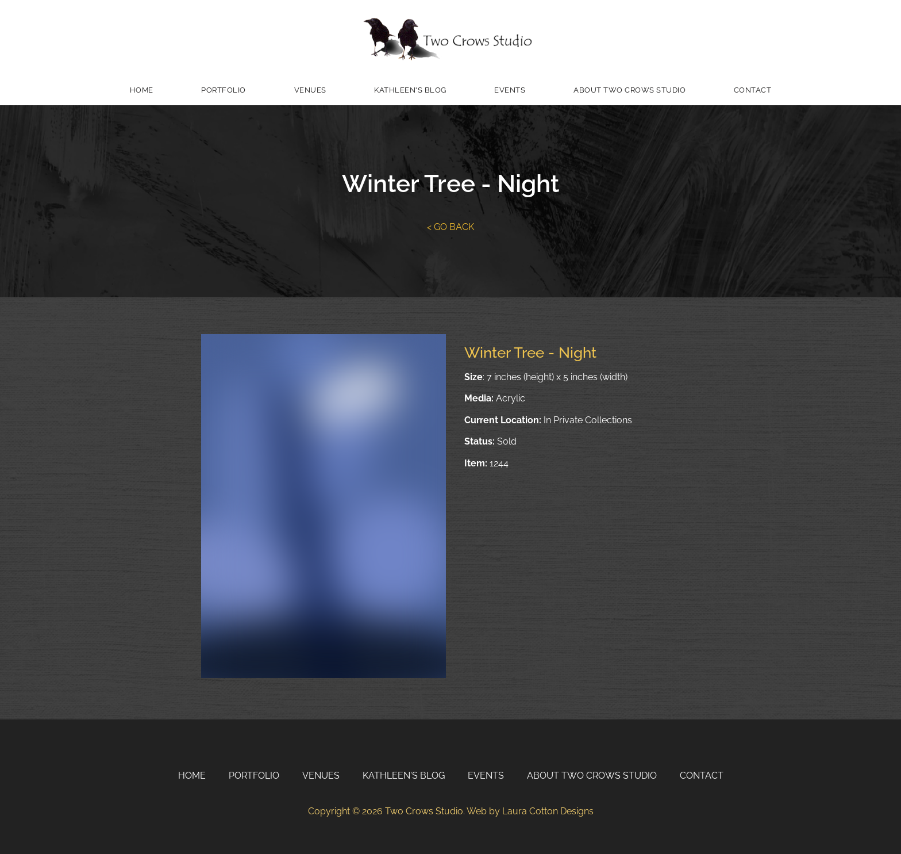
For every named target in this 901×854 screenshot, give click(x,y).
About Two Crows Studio (629, 90)
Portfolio (223, 90)
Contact (753, 90)
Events (509, 90)
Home (141, 90)
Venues (310, 90)
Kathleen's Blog (410, 90)
